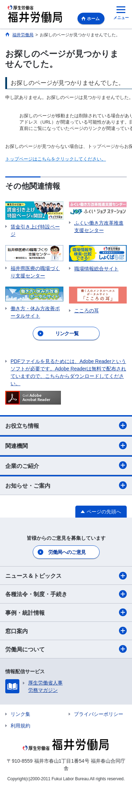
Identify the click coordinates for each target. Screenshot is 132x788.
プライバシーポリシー (98, 714)
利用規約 (20, 725)
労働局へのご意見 (67, 552)
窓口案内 (66, 630)
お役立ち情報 (66, 425)
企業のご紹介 (66, 465)
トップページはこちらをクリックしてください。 (55, 159)
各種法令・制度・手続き (66, 594)
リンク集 (20, 714)
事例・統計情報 (66, 612)
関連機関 (66, 445)
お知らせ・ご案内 (66, 485)
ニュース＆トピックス (66, 576)
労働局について (66, 649)
